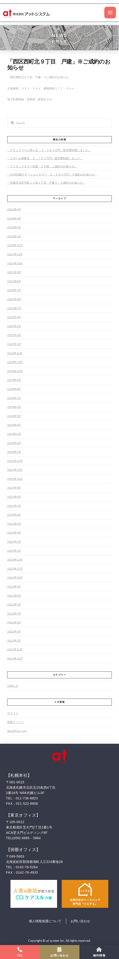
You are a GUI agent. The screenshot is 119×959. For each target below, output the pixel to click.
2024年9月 (14, 380)
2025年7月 (14, 290)
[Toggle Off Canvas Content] (110, 12)
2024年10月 (15, 371)
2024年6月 (14, 407)
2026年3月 (14, 218)
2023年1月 (14, 550)
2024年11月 (15, 362)
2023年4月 (14, 532)
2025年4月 (14, 317)
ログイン (12, 713)
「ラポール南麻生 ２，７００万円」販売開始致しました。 (45, 158)
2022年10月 (15, 577)
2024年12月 (15, 353)
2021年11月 (15, 658)
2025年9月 (14, 272)
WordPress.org (17, 731)
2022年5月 (14, 613)
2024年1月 (14, 452)
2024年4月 (14, 425)
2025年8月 (14, 281)
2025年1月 (14, 344)
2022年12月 (15, 559)
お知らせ (12, 685)
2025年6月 (14, 299)
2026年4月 (14, 209)
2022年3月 (14, 631)
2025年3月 (14, 326)
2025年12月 (15, 245)
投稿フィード (15, 722)
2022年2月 (14, 640)
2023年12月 (15, 461)
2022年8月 (14, 595)
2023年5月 (14, 523)
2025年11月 (15, 254)
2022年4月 (14, 622)
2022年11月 (15, 568)
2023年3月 (14, 541)
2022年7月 (14, 604)
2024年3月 (14, 434)
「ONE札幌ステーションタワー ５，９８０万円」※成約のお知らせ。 (52, 174)
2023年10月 (15, 479)
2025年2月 (14, 335)
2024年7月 (14, 398)
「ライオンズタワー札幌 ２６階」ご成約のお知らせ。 (42, 166)
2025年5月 (14, 308)
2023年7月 (14, 506)
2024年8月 (14, 389)
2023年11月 (15, 469)
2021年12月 (15, 649)
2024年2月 (14, 443)
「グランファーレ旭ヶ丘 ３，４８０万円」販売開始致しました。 (49, 150)
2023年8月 (14, 496)
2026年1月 (14, 236)
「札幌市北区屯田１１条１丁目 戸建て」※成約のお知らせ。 (46, 182)
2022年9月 (14, 586)
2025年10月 (15, 263)
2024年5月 (14, 416)
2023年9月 (14, 487)
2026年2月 (14, 227)
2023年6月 (14, 514)
